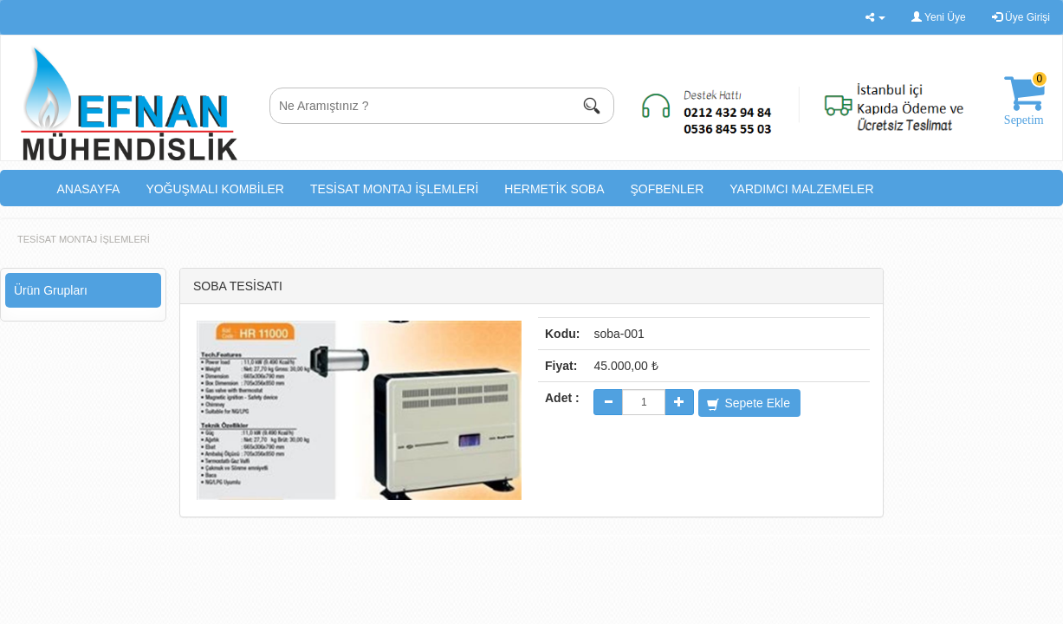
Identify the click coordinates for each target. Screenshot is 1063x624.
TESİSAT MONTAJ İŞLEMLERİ (394, 189)
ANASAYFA (88, 189)
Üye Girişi (1021, 17)
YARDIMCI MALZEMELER (801, 189)
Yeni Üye (938, 17)
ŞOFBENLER (667, 189)
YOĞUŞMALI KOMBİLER (214, 189)
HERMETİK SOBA (554, 189)
